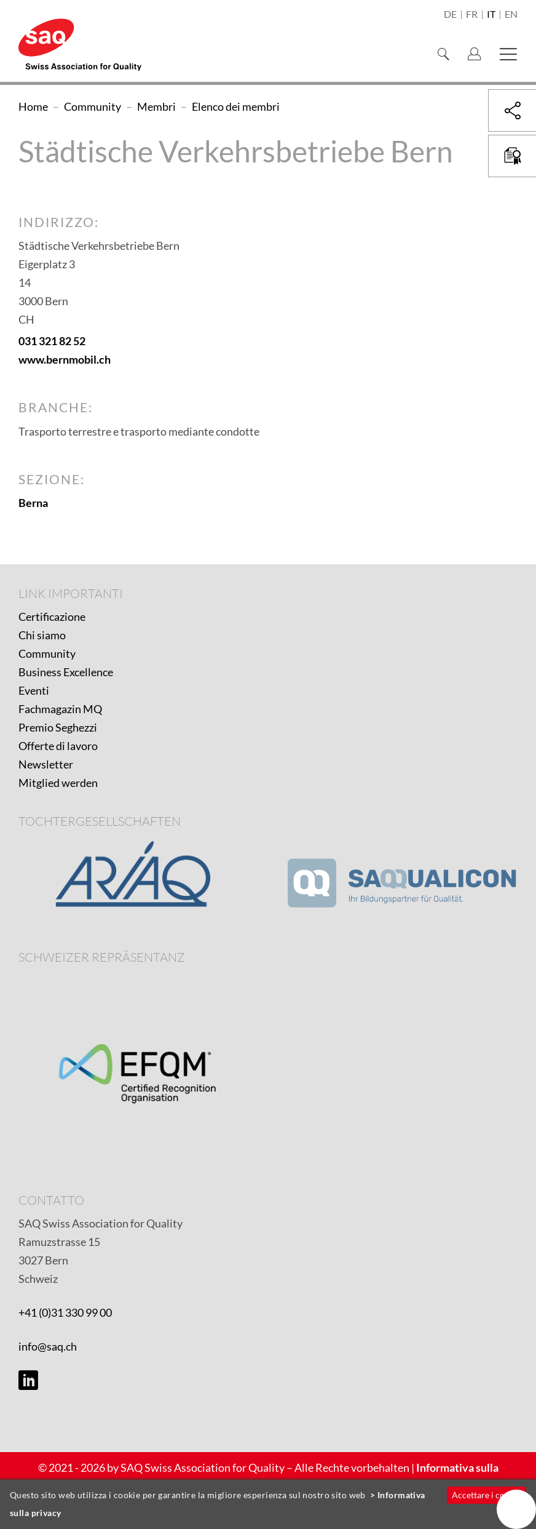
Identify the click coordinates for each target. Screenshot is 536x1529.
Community (47, 653)
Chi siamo (42, 635)
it (491, 14)
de (450, 14)
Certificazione (51, 616)
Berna (33, 502)
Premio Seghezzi (57, 727)
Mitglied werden (58, 782)
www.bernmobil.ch (64, 359)
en (511, 14)
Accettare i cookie (486, 1495)
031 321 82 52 (51, 341)
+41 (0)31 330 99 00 (65, 1312)
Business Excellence (65, 672)
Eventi (33, 690)
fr (472, 14)
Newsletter (45, 764)
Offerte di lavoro (58, 746)
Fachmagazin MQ (60, 709)
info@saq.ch (47, 1346)
